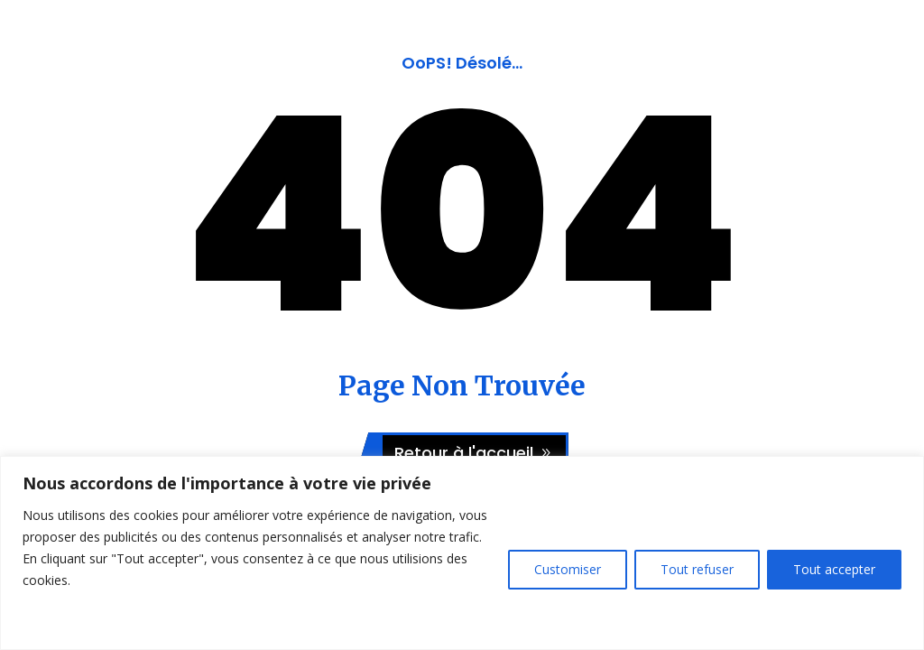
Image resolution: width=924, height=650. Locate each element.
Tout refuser (697, 569)
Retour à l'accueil (463, 452)
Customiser (567, 569)
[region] (462, 553)
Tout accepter (834, 569)
